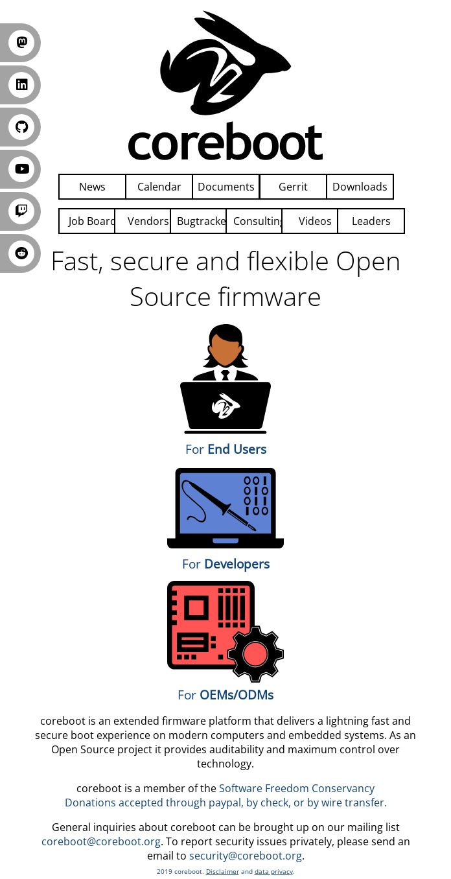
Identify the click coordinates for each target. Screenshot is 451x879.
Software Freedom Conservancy (297, 788)
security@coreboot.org (245, 856)
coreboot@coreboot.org (101, 841)
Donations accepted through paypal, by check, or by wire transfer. (226, 802)
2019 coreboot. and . (226, 871)
